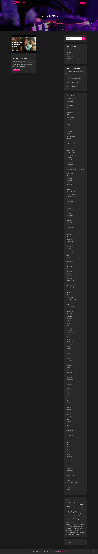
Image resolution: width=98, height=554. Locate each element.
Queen (68, 167)
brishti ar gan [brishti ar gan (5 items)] (70, 515)
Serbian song (70, 257)
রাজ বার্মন (69, 454)
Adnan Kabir (70, 261)
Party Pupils (70, 162)
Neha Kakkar (70, 225)
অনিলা (68, 339)
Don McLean (70, 133)
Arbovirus (69, 266)
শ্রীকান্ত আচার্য (70, 470)
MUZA (68, 290)
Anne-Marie (70, 112)
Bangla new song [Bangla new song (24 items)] (72, 509)
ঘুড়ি (68, 437)
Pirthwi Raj (69, 295)
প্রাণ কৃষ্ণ (69, 348)
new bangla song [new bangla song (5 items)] (72, 526)
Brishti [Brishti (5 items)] (67, 515)
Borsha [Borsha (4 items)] (82, 513)
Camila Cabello (70, 117)
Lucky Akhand (70, 287)
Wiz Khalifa (69, 178)
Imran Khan (70, 201)
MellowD (69, 248)
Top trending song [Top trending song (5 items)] (69, 534)
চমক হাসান (69, 365)
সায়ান (68, 478)
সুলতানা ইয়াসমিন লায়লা (72, 482)
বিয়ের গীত (69, 417)
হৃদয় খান (69, 492)
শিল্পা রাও (69, 468)
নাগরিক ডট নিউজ (71, 86)
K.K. (68, 210)
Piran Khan (69, 292)
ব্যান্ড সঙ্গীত (69, 424)
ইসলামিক (69, 358)
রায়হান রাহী (69, 456)
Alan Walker (70, 105)
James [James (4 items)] (77, 522)
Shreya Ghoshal (71, 239)
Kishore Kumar (70, 285)
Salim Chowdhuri (71, 306)
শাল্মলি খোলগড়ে (70, 466)
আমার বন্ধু (69, 432)
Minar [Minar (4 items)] (80, 524)
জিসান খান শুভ (70, 370)
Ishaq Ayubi (70, 252)
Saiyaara (69, 52)
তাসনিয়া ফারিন (70, 379)
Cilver (68, 126)
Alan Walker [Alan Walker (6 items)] (68, 502)
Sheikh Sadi (69, 337)
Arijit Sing (32, 56)
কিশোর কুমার (69, 360)
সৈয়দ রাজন (69, 485)
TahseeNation (70, 430)
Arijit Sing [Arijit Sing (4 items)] (72, 502)
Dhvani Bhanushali (71, 191)
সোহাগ (68, 487)
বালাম (68, 414)
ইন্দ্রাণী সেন (69, 386)
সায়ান (68, 480)
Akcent (68, 103)
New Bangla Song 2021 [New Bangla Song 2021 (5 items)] (80, 526)
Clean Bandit (70, 129)
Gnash (68, 145)
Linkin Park (69, 157)
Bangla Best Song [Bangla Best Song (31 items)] (74, 505)
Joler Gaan (69, 278)
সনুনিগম (69, 473)
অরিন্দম (68, 323)
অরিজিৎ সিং (69, 321)
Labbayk (69, 255)
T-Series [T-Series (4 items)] (80, 530)
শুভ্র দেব (68, 351)
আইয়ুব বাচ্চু (69, 328)
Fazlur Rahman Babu (72, 276)
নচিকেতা (69, 382)
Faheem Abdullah (71, 194)
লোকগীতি (69, 463)
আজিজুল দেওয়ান (71, 332)
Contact (82, 2)
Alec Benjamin (70, 107)
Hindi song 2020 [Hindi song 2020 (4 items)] (68, 520)
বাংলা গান (69, 260)
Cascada (69, 119)
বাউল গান (69, 409)
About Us (76, 2)
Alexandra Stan (70, 110)
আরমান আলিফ (70, 356)
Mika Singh (69, 222)
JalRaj (68, 203)
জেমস (68, 374)
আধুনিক (68, 335)
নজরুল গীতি (69, 384)
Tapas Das (69, 316)
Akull (68, 182)
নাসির (68, 388)
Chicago (69, 122)
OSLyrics (20, 2)
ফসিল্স (68, 402)
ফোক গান (69, 405)
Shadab (69, 234)
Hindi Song (69, 180)
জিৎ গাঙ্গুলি (70, 372)
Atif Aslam (69, 189)
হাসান (68, 489)
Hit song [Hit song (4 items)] (72, 520)
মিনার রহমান (69, 447)
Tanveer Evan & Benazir (72, 313)
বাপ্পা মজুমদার (70, 412)
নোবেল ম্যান (69, 390)
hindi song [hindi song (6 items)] (81, 519)
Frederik (69, 141)
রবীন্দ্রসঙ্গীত (69, 451)
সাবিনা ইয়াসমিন (70, 475)
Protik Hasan (70, 297)
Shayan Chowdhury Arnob (73, 309)
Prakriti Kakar (70, 229)
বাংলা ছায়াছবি (70, 407)
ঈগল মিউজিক (70, 435)
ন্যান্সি (68, 393)
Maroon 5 (69, 160)
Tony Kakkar (70, 246)
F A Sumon (69, 273)
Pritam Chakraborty (71, 232)
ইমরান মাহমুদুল (70, 344)
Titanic (68, 176)
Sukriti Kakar (70, 244)
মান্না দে (68, 444)
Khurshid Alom (70, 280)
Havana (69, 148)
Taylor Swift (70, 173)
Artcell (68, 425)
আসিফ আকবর (70, 341)
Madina (69, 220)
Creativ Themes (63, 551)
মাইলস (68, 442)
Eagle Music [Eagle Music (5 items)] (76, 515)
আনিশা (68, 353)
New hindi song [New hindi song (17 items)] (71, 528)
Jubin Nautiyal (70, 208)
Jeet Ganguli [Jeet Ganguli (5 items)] (80, 522)
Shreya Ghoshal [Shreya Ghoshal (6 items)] (69, 530)
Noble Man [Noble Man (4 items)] (81, 528)
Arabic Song (70, 99)
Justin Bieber (70, 155)
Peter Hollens (70, 164)
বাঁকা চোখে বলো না (76, 75)
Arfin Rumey (70, 268)
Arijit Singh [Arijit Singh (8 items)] (77, 502)
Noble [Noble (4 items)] (78, 528)
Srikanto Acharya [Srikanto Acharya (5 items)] (75, 530)
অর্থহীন (68, 325)
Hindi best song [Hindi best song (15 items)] (71, 517)
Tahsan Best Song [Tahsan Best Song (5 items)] (73, 532)
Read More (16, 69)
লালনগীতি (69, 461)
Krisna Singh (70, 218)
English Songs (70, 101)
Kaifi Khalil (69, 213)
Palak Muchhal (70, 227)
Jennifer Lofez (70, 150)
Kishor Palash (70, 283)
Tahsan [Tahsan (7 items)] (67, 532)
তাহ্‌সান (68, 346)
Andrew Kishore (71, 264)
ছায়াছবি (68, 367)
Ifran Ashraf (70, 199)
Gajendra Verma (71, 196)
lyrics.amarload (70, 78)
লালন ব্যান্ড (69, 459)
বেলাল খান (69, 421)
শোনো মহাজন (70, 54)
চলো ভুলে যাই (70, 61)
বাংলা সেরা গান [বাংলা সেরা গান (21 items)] (78, 534)
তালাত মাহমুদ (70, 377)
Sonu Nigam (70, 241)
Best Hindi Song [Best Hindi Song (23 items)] (75, 513)
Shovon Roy (70, 311)
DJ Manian (69, 131)
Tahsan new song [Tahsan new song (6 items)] (80, 532)
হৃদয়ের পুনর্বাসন (70, 49)
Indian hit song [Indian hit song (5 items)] (73, 522)
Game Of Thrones (71, 143)
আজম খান (69, 330)
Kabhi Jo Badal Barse (20, 58)
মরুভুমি (68, 440)
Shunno (69, 428)
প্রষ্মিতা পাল (69, 398)
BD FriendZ (69, 271)
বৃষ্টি (68, 419)
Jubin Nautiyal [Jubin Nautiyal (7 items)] (76, 524)
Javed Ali (69, 206)
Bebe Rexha (70, 115)
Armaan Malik (70, 187)
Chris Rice (69, 124)
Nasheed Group (71, 251)
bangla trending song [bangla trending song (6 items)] (74, 511)
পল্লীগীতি (69, 395)
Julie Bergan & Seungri (72, 152)
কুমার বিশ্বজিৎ (70, 363)
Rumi (68, 304)
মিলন (68, 449)
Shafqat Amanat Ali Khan (73, 237)
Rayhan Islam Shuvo (72, 299)
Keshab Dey (70, 215)
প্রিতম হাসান (69, 400)
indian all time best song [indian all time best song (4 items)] (78, 520)
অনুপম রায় (69, 318)
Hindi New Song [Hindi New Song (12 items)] (74, 519)
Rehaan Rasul (70, 302)
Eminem (69, 138)
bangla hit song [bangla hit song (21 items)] (76, 507)
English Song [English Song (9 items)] (81, 515)
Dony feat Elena (71, 136)
